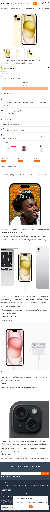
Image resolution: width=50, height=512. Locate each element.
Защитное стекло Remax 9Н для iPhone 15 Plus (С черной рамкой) (24, 154)
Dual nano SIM (13, 78)
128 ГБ (2, 73)
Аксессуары (5, 142)
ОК (30, 506)
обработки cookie (42, 501)
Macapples (11, 496)
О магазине (28, 493)
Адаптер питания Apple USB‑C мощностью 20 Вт (6, 154)
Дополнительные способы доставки (11, 115)
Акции (7, 493)
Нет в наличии (25, 88)
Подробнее (14, 138)
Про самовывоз (7, 105)
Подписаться (45, 473)
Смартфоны (5, 8)
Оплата (2, 493)
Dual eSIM (19, 78)
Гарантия (11, 493)
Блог (39, 493)
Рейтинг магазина (23, 63)
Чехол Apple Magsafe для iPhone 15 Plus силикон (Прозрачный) (41, 154)
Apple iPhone (12, 8)
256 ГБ (6, 73)
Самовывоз (22, 493)
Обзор (3, 166)
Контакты (35, 493)
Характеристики (12, 166)
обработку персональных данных (15, 476)
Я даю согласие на (11, 476)
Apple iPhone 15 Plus (20, 8)
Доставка (17, 493)
